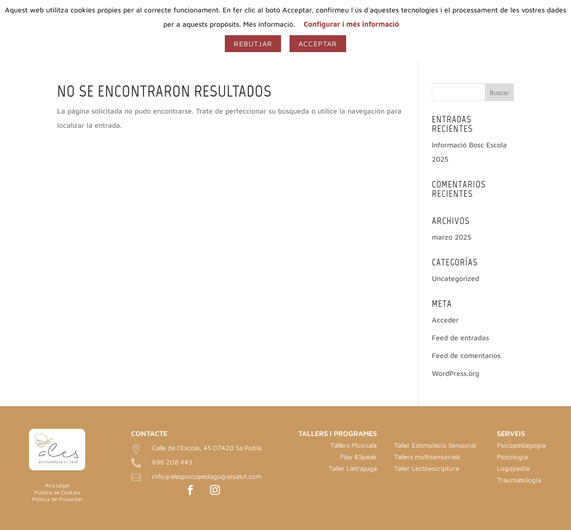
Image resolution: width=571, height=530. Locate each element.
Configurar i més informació (351, 24)
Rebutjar (253, 44)
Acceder (445, 320)
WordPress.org (455, 373)
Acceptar (317, 44)
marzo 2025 (451, 237)
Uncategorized (455, 278)
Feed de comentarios (466, 355)
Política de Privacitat (57, 499)
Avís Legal (57, 485)
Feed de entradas (460, 338)
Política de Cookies (57, 492)
